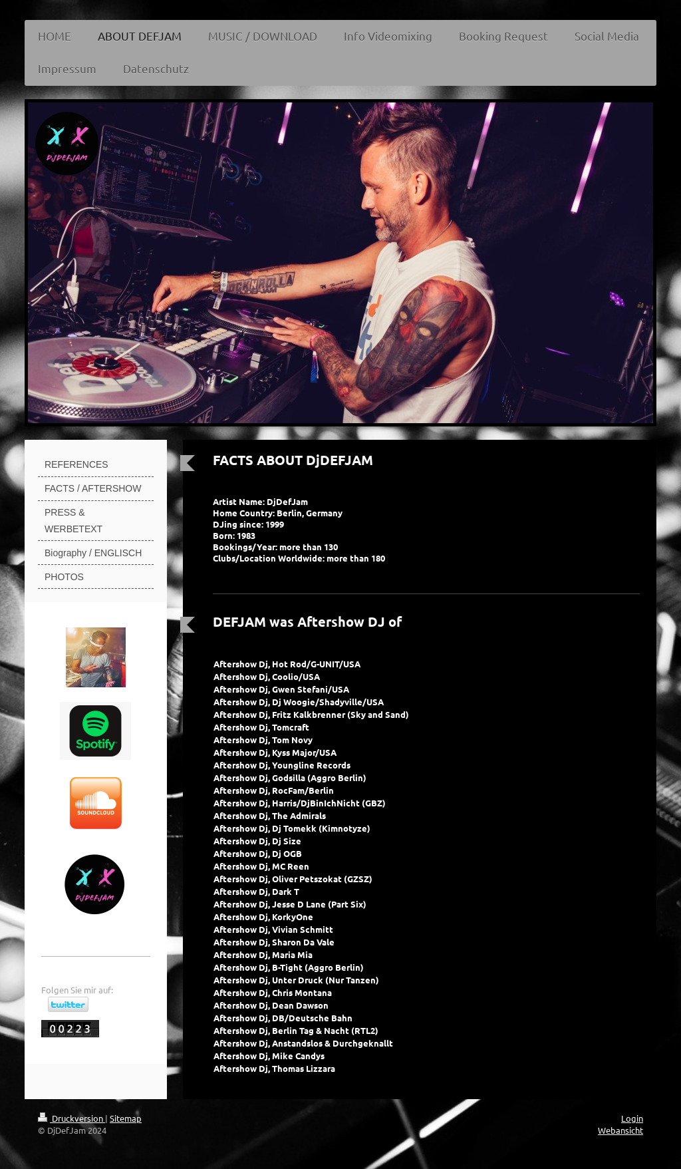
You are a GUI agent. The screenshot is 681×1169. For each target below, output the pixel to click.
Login (632, 1118)
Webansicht (620, 1130)
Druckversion (71, 1118)
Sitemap (126, 1118)
